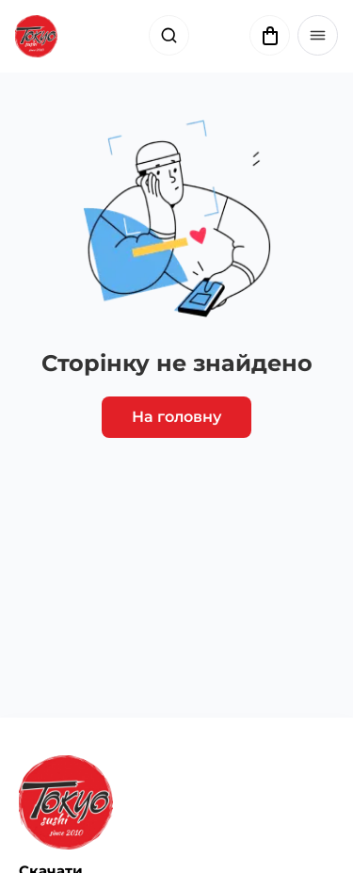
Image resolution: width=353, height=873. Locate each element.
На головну (176, 417)
